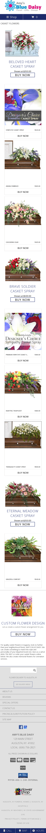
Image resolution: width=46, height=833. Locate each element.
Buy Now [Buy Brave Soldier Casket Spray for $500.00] (22, 300)
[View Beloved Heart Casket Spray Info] (23, 44)
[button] (23, 775)
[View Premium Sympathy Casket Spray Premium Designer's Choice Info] (23, 331)
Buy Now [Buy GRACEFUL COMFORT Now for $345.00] (23, 585)
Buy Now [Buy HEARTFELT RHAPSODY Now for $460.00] (23, 416)
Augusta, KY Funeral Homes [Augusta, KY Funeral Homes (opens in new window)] (16, 802)
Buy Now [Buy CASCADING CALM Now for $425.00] (23, 248)
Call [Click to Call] (8, 830)
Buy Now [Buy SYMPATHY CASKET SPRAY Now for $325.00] (23, 135)
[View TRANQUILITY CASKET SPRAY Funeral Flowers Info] (23, 435)
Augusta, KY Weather (11, 810)
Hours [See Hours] (38, 830)
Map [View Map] (23, 830)
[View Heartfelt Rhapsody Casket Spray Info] (23, 381)
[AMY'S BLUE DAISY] (23, 10)
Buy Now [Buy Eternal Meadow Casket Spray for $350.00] (22, 524)
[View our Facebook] (21, 728)
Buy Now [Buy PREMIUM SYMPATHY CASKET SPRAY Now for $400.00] (23, 360)
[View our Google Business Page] (25, 728)
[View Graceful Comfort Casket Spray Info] (23, 548)
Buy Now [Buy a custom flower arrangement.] (23, 634)
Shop (11, 17)
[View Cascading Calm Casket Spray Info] (23, 212)
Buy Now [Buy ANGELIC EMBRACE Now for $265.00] (23, 192)
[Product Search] (23, 670)
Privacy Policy (12, 819)
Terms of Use (23, 823)
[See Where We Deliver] (23, 684)
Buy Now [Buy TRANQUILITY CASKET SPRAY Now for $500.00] (23, 472)
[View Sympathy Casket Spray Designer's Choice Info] (23, 106)
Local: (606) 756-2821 (23, 747)
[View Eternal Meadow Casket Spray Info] (23, 493)
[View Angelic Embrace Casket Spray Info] (23, 155)
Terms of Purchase (30, 819)
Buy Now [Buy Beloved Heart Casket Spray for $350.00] (22, 75)
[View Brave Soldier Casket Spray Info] (23, 268)
